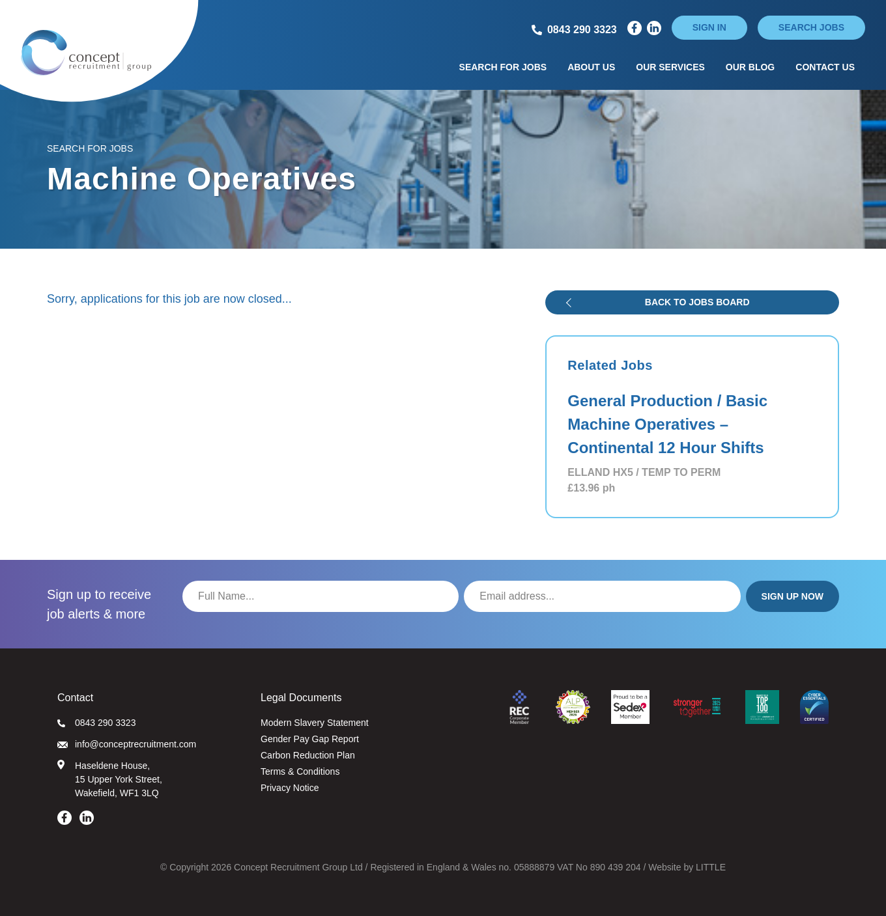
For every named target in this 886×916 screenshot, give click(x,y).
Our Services (670, 67)
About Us (591, 67)
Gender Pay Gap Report (310, 739)
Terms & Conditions (300, 771)
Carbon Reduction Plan (308, 755)
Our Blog (750, 67)
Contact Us (825, 67)
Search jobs (811, 27)
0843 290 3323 (96, 722)
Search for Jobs (503, 67)
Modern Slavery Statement (315, 722)
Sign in (709, 27)
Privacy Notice (290, 788)
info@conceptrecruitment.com (126, 744)
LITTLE (711, 867)
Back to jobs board (697, 302)
